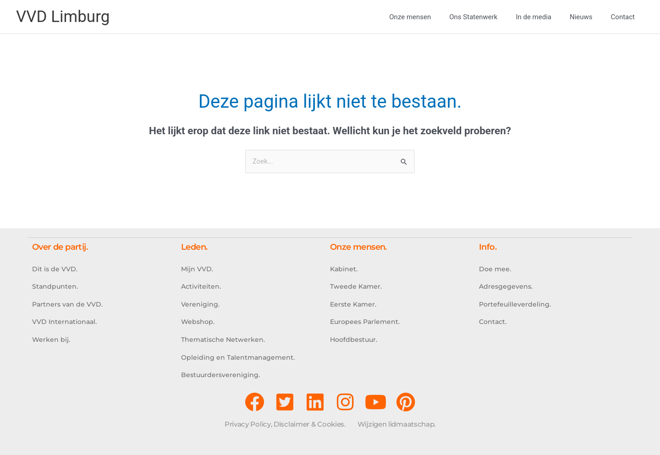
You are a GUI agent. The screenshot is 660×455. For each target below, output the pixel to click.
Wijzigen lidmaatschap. (396, 424)
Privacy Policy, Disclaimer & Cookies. (285, 424)
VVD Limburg (63, 16)
